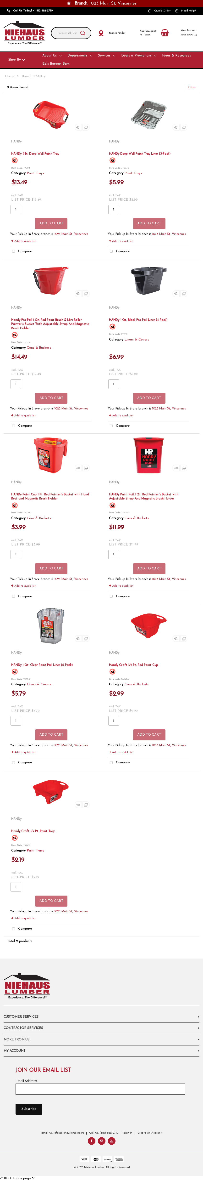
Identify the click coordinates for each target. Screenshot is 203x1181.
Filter (192, 87)
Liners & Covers (137, 339)
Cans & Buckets (39, 348)
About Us (49, 55)
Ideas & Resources (176, 55)
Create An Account (149, 1132)
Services (104, 55)
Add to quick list (23, 241)
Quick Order (162, 10)
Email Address (26, 1081)
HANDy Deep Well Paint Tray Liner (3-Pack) (139, 153)
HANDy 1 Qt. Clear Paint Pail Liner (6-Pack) (42, 665)
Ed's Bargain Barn (56, 64)
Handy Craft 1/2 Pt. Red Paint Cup (133, 665)
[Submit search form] (82, 33)
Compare (21, 251)
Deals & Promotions (136, 55)
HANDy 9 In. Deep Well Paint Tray (35, 153)
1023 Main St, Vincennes (71, 234)
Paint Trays (35, 173)
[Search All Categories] (71, 33)
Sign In (128, 1132)
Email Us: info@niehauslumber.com (62, 1132)
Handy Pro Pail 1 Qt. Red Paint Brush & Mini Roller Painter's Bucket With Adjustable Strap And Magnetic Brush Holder (50, 324)
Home (9, 76)
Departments (77, 55)
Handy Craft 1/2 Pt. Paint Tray (33, 831)
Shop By (14, 60)
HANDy (16, 141)
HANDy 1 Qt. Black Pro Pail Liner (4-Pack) (138, 320)
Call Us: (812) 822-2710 (103, 1132)
